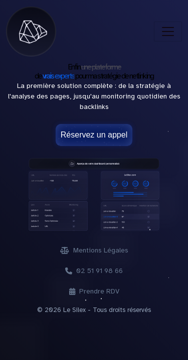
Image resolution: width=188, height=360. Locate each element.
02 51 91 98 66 (94, 270)
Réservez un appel (94, 134)
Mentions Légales (94, 250)
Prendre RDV (94, 291)
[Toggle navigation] (168, 32)
